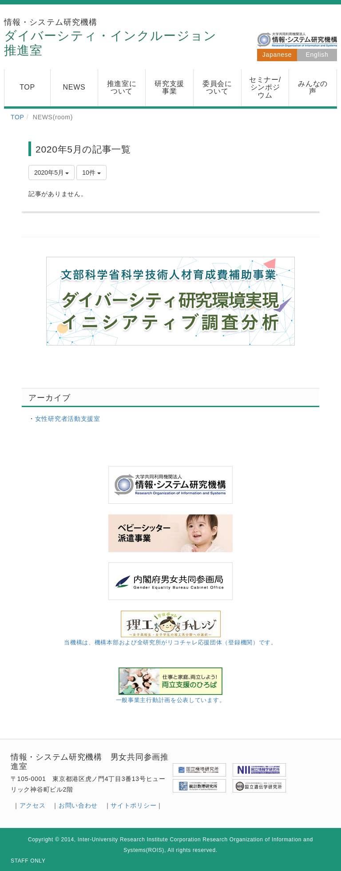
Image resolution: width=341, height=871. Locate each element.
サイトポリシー (133, 805)
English (317, 54)
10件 (91, 172)
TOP (17, 117)
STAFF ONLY (28, 861)
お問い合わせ (78, 805)
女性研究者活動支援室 (67, 418)
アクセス (33, 805)
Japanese (277, 54)
